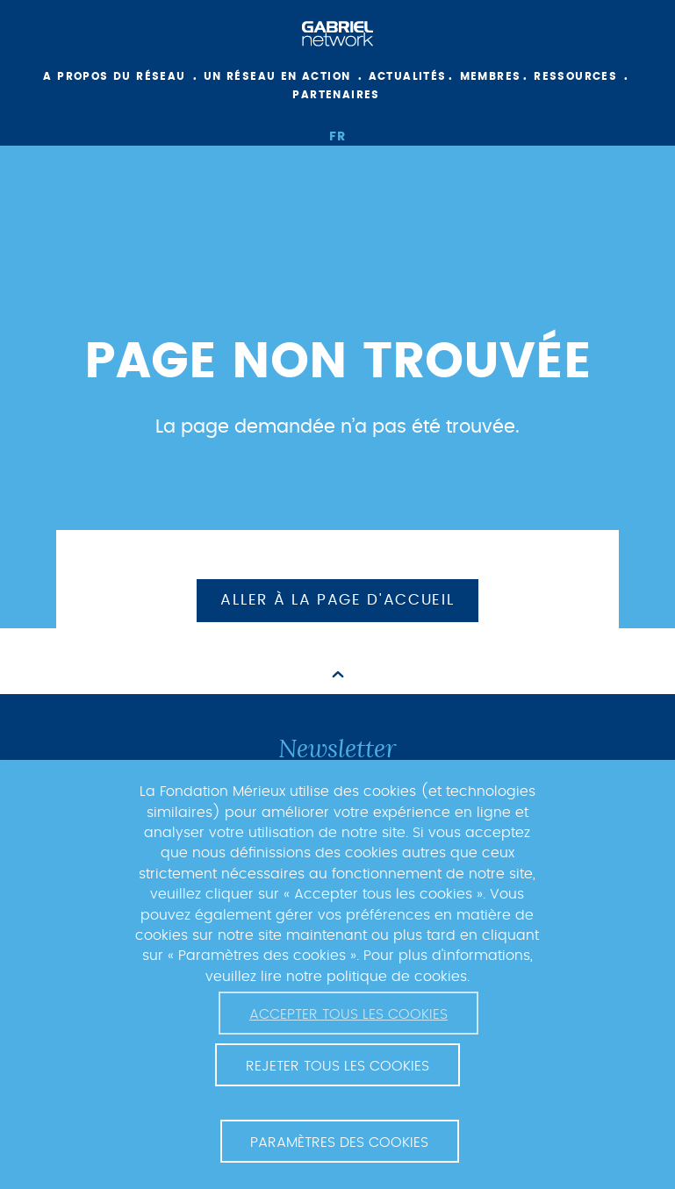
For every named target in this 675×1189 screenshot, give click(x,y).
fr (338, 137)
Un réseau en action (277, 76)
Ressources (575, 76)
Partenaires (335, 95)
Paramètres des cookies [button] (339, 1142)
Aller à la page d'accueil (337, 600)
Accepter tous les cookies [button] (348, 1014)
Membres (490, 76)
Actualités (408, 76)
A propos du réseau (114, 76)
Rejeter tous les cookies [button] (337, 1066)
